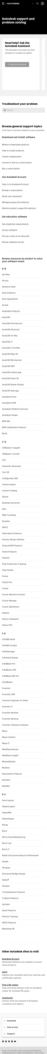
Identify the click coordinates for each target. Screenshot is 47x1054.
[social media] (9, 1041)
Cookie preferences (9, 1053)
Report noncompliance (25, 1053)
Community (7, 997)
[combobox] (23, 110)
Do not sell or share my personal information (25, 1051)
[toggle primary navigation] (4, 3)
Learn (4, 972)
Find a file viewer (10, 985)
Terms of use (39, 1053)
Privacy (4, 1051)
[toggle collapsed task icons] (33, 3)
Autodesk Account (10, 959)
